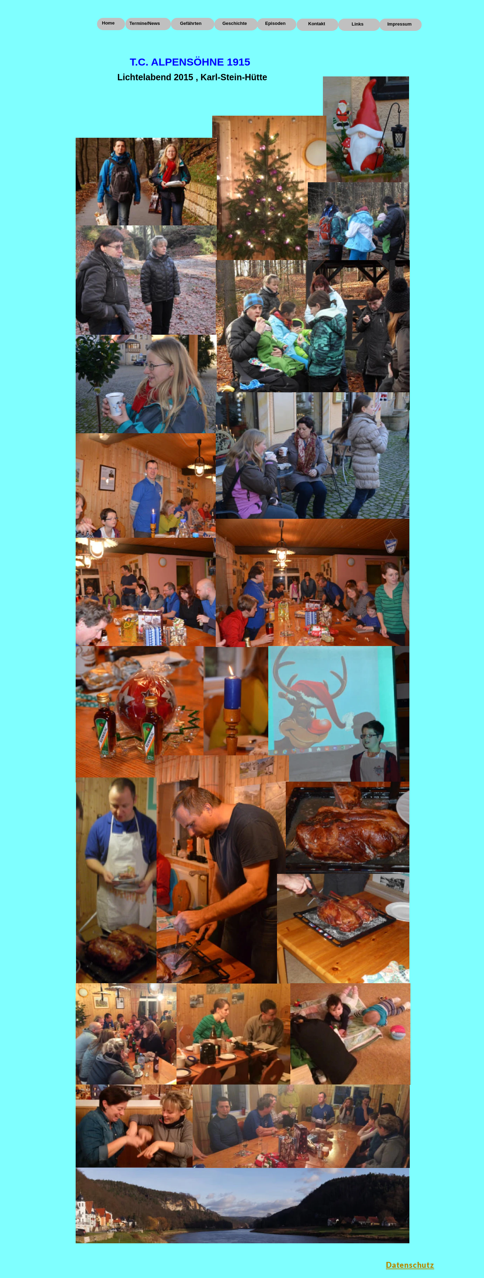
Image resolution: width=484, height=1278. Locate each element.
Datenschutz (410, 1265)
